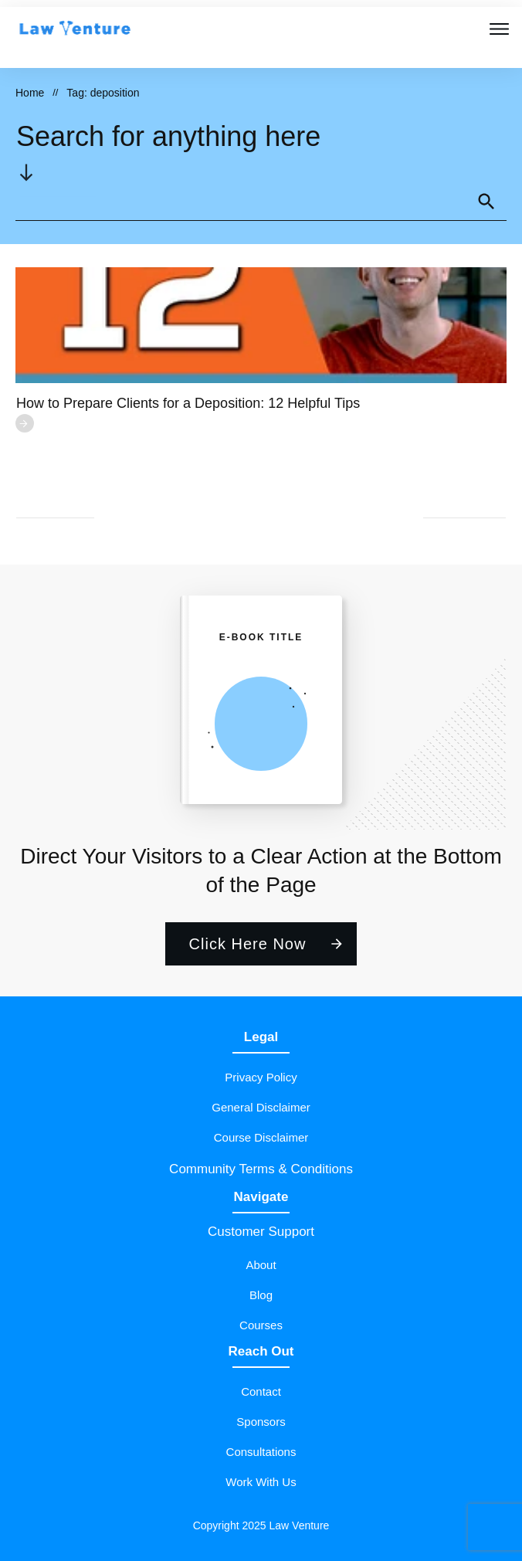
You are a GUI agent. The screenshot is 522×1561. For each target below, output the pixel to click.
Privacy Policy (261, 1077)
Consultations (261, 1451)
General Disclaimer (261, 1107)
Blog (261, 1294)
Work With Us (260, 1481)
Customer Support (261, 1231)
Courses (261, 1325)
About (261, 1264)
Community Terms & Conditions (261, 1169)
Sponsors (260, 1421)
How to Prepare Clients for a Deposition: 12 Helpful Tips (188, 403)
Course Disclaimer (261, 1137)
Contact (261, 1391)
